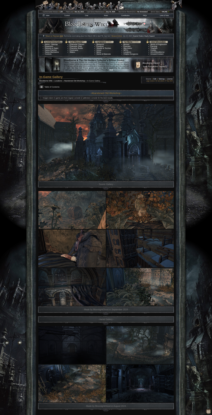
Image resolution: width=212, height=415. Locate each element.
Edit (154, 79)
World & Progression (158, 44)
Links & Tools (164, 15)
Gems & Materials (103, 54)
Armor (98, 50)
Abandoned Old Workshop (74, 81)
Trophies (153, 48)
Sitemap (54, 44)
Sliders (72, 52)
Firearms (100, 46)
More (111, 70)
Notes (106, 15)
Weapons (100, 44)
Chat (86, 15)
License (170, 79)
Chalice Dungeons (131, 54)
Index (48, 15)
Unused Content (156, 54)
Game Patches (51, 50)
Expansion (49, 46)
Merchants (128, 48)
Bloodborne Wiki (45, 81)
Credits (153, 50)
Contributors (125, 15)
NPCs (126, 50)
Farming (153, 46)
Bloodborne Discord (151, 63)
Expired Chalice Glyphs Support (144, 36)
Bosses (126, 44)
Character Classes (77, 44)
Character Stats (76, 46)
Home (47, 44)
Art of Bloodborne (157, 52)
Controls (48, 54)
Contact (67, 15)
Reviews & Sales (51, 48)
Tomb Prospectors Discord (154, 66)
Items (98, 52)
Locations (127, 52)
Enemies (127, 46)
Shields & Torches (103, 48)
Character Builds (76, 48)
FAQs (145, 15)
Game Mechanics (52, 52)
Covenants (74, 50)
